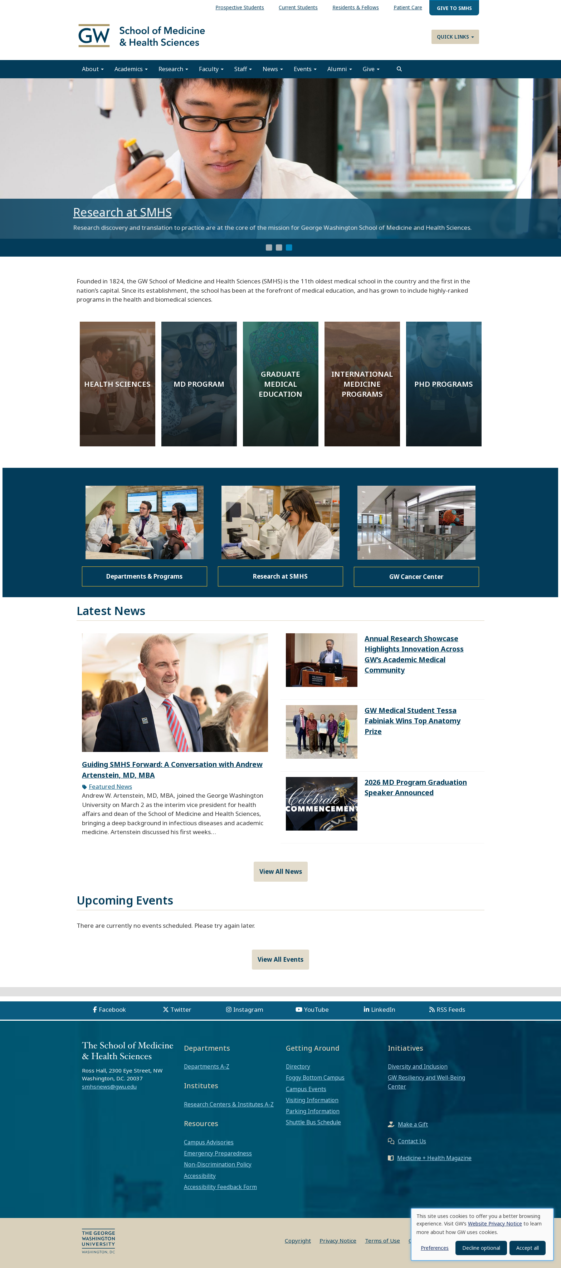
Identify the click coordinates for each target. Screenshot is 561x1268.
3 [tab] (289, 247)
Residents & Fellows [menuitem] (355, 7)
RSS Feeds (450, 1009)
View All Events (280, 959)
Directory (298, 1066)
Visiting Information (312, 1100)
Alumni (339, 69)
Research (173, 69)
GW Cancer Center (416, 577)
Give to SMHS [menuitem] (454, 8)
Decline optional (481, 1247)
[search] (399, 69)
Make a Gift (413, 1124)
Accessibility (200, 1175)
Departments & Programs (144, 577)
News (273, 69)
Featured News (110, 786)
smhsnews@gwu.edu (109, 1086)
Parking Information (313, 1111)
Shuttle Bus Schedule (313, 1122)
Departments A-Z (206, 1066)
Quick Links (455, 36)
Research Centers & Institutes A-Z (229, 1104)
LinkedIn (383, 1009)
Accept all (527, 1247)
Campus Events (306, 1089)
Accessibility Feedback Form (220, 1186)
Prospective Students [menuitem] (239, 7)
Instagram (248, 1009)
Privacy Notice (337, 1240)
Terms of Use (382, 1240)
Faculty (211, 69)
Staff (243, 69)
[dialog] (482, 1234)
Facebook (112, 1009)
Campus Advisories (209, 1142)
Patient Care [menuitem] (408, 7)
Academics (131, 69)
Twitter (180, 1009)
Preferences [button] (435, 1247)
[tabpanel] (280, 158)
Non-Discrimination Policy (218, 1164)
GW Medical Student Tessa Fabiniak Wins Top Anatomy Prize (412, 720)
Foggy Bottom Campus (315, 1077)
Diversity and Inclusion (418, 1066)
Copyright (298, 1240)
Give (371, 69)
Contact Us (412, 1141)
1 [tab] (269, 247)
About (93, 69)
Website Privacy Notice (495, 1223)
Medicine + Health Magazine (434, 1157)
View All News (280, 871)
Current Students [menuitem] (298, 7)
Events (305, 69)
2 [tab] (279, 247)
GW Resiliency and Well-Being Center (426, 1082)
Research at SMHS (126, 212)
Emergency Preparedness (218, 1153)
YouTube (316, 1009)
